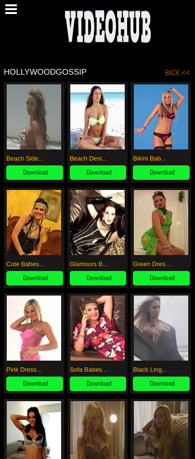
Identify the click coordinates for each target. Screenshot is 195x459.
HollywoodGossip (45, 72)
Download (35, 172)
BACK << (177, 72)
